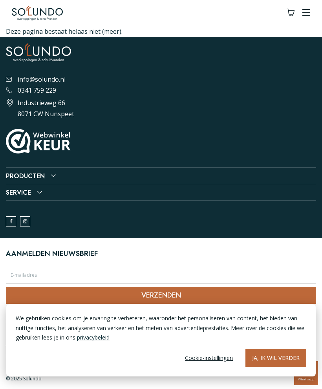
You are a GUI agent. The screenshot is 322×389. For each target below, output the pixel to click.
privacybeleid (93, 337)
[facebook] (11, 221)
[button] (306, 12)
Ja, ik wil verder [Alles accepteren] (276, 358)
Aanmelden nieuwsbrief (52, 253)
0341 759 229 (31, 90)
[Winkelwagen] (291, 13)
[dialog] (161, 340)
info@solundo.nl (36, 79)
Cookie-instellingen (209, 358)
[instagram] (25, 221)
